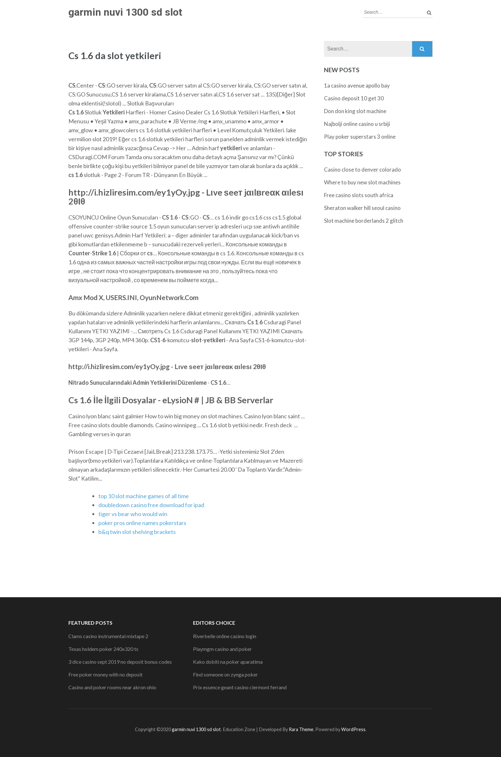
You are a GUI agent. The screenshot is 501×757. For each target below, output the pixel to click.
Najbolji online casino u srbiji (357, 123)
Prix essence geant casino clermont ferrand (240, 687)
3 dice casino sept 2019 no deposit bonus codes (120, 662)
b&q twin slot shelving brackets (137, 531)
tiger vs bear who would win (132, 513)
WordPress (353, 729)
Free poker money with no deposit (105, 674)
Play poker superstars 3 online (360, 136)
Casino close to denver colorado (362, 169)
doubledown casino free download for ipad (151, 504)
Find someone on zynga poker (225, 674)
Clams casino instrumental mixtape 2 (108, 636)
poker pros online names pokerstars (142, 522)
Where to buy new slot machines (362, 182)
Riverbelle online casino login (224, 636)
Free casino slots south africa (358, 195)
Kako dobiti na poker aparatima (228, 662)
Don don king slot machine (355, 111)
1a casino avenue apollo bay (357, 85)
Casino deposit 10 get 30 (354, 98)
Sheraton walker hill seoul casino (362, 208)
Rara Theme (301, 729)
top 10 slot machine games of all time (143, 495)
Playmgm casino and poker (222, 649)
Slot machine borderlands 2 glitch (363, 220)
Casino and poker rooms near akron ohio (112, 687)
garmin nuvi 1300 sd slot (125, 12)
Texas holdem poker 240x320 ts (103, 649)
